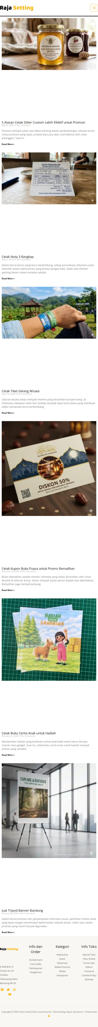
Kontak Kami (35, 959)
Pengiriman (36, 972)
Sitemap (89, 979)
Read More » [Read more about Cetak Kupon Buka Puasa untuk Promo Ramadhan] (8, 590)
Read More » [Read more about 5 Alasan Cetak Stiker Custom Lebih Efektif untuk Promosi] (8, 144)
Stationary (62, 963)
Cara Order (35, 964)
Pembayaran (35, 968)
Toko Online (89, 958)
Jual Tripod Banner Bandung (22, 910)
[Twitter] (8, 989)
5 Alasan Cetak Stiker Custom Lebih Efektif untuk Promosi (43, 122)
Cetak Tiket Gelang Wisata (20, 391)
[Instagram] (14, 989)
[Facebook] (2, 989)
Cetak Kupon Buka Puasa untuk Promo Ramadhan (38, 568)
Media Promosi (62, 967)
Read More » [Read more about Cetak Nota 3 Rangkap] (8, 278)
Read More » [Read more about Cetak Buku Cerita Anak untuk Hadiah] (8, 754)
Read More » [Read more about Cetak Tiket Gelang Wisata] (8, 412)
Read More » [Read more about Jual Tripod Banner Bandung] (8, 932)
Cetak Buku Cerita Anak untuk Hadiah (29, 733)
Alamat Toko (89, 954)
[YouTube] (9, 994)
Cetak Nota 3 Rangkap (18, 257)
